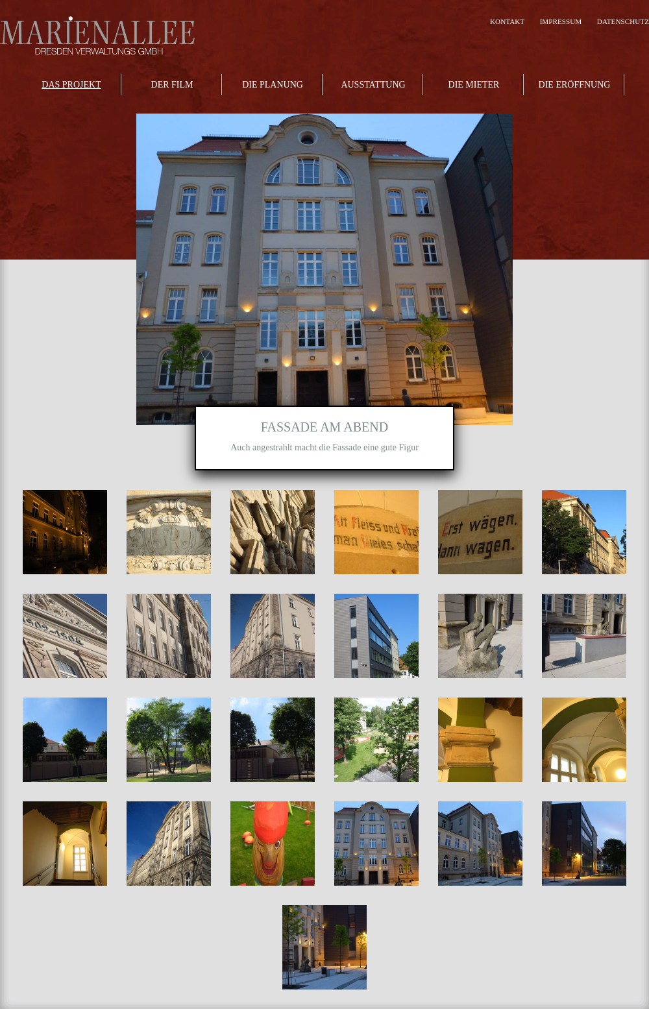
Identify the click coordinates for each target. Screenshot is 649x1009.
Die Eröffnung (575, 85)
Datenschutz (623, 21)
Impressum (561, 21)
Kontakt (507, 21)
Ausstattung (373, 85)
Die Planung (272, 85)
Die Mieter (474, 85)
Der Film (172, 85)
